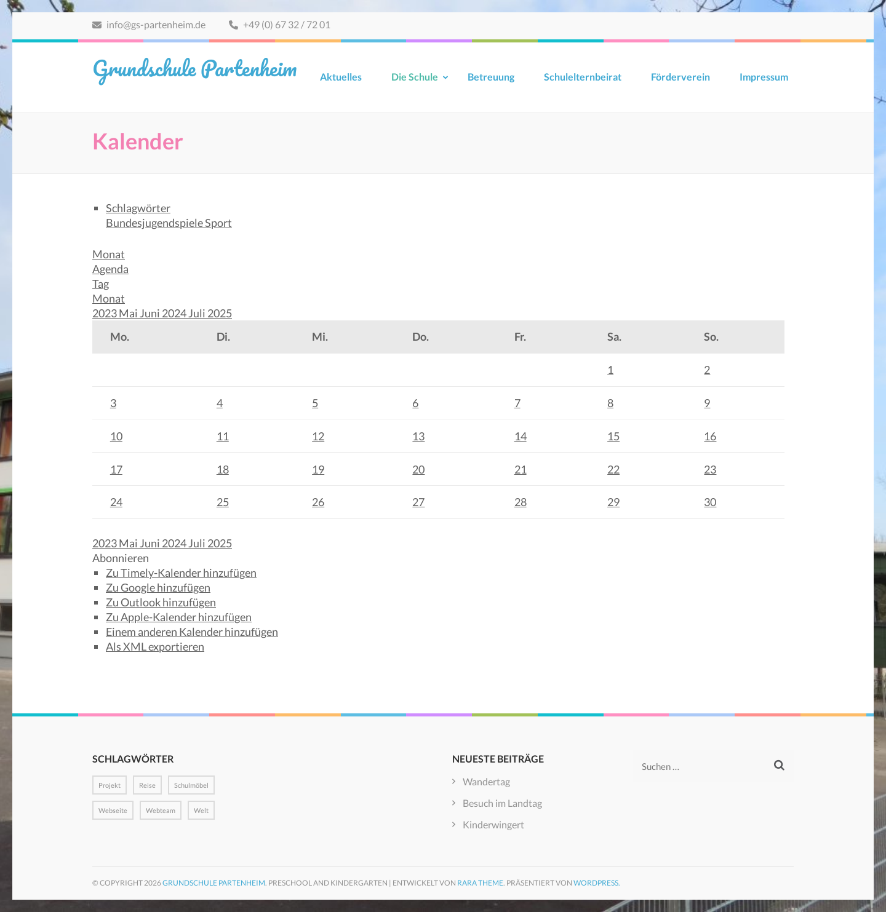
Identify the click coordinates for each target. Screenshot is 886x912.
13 (418, 436)
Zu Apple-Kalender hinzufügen (179, 617)
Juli (197, 313)
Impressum (764, 76)
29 (613, 502)
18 (223, 469)
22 (613, 469)
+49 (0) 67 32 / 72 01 (279, 24)
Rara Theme (480, 882)
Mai (129, 313)
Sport (218, 222)
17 (116, 469)
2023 (105, 313)
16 (710, 436)
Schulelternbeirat (582, 76)
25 (223, 502)
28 (520, 502)
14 (520, 436)
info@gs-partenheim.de (149, 24)
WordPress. (596, 882)
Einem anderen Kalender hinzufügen (192, 631)
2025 (219, 313)
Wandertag (486, 781)
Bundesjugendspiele (155, 222)
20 (418, 469)
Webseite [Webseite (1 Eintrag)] (112, 810)
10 (116, 436)
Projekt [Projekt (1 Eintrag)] (109, 785)
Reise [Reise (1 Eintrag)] (147, 785)
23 (710, 469)
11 (223, 436)
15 (613, 436)
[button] (120, 558)
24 (116, 502)
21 (520, 469)
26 (318, 502)
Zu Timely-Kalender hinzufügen (181, 572)
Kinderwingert (493, 824)
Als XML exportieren (155, 646)
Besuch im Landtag (502, 803)
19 (318, 469)
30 (710, 502)
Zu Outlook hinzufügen (161, 602)
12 (318, 436)
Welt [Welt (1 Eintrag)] (201, 810)
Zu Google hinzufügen (158, 587)
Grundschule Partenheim (194, 67)
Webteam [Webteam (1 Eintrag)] (160, 810)
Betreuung (491, 76)
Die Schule (414, 76)
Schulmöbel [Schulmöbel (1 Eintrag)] (191, 785)
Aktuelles (341, 76)
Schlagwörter (138, 208)
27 (418, 502)
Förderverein (680, 76)
